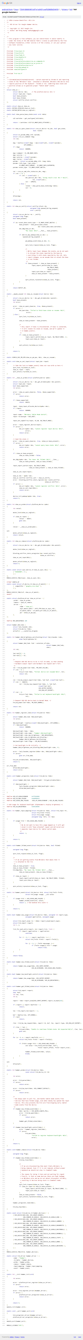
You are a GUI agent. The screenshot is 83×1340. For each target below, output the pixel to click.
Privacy (17, 1337)
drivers (65, 9)
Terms (22, 1337)
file (41, 17)
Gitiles (12, 1337)
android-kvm (7, 9)
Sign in (79, 3)
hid (70, 9)
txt (75, 1337)
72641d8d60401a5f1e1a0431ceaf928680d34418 (39, 9)
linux (16, 9)
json (79, 1337)
